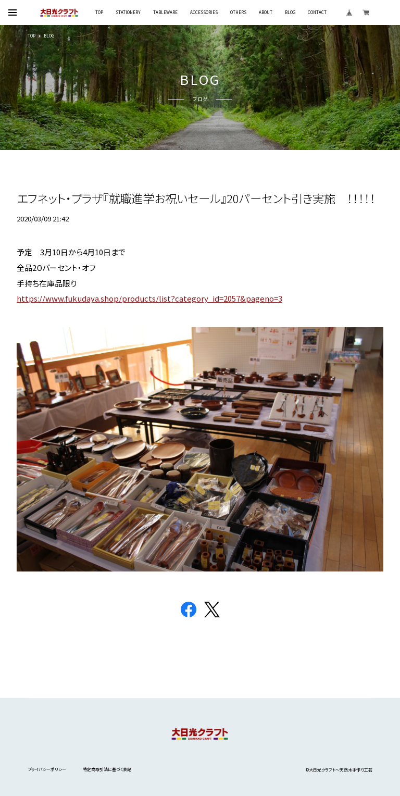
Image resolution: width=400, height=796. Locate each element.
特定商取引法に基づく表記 (107, 769)
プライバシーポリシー (47, 769)
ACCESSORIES (204, 12)
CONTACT (317, 12)
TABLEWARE (165, 12)
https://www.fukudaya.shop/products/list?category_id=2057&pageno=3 (149, 298)
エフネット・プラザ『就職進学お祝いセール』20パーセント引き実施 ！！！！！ (196, 198)
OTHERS (238, 12)
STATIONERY (128, 12)
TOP (99, 12)
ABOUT (265, 12)
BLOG (290, 12)
